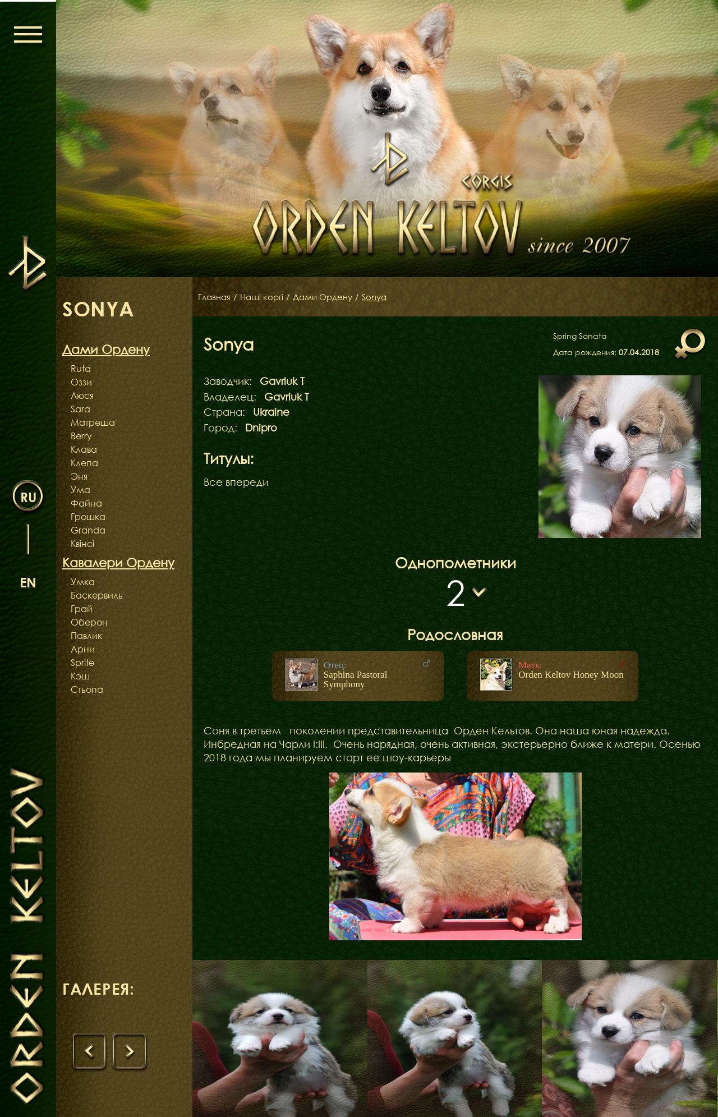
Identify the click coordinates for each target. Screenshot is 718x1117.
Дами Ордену (330, 296)
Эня (79, 476)
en (28, 581)
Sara (80, 408)
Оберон (89, 622)
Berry (81, 435)
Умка (83, 581)
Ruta (81, 368)
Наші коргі (265, 296)
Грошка (88, 516)
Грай (82, 608)
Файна (86, 503)
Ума (80, 489)
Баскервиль (97, 595)
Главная (215, 296)
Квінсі (82, 543)
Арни (83, 649)
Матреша (93, 422)
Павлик (86, 635)
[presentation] (90, 1053)
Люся (82, 395)
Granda (88, 530)
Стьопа (87, 689)
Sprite (82, 662)
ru (28, 496)
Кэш (80, 676)
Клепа (84, 462)
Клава (84, 449)
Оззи (81, 382)
